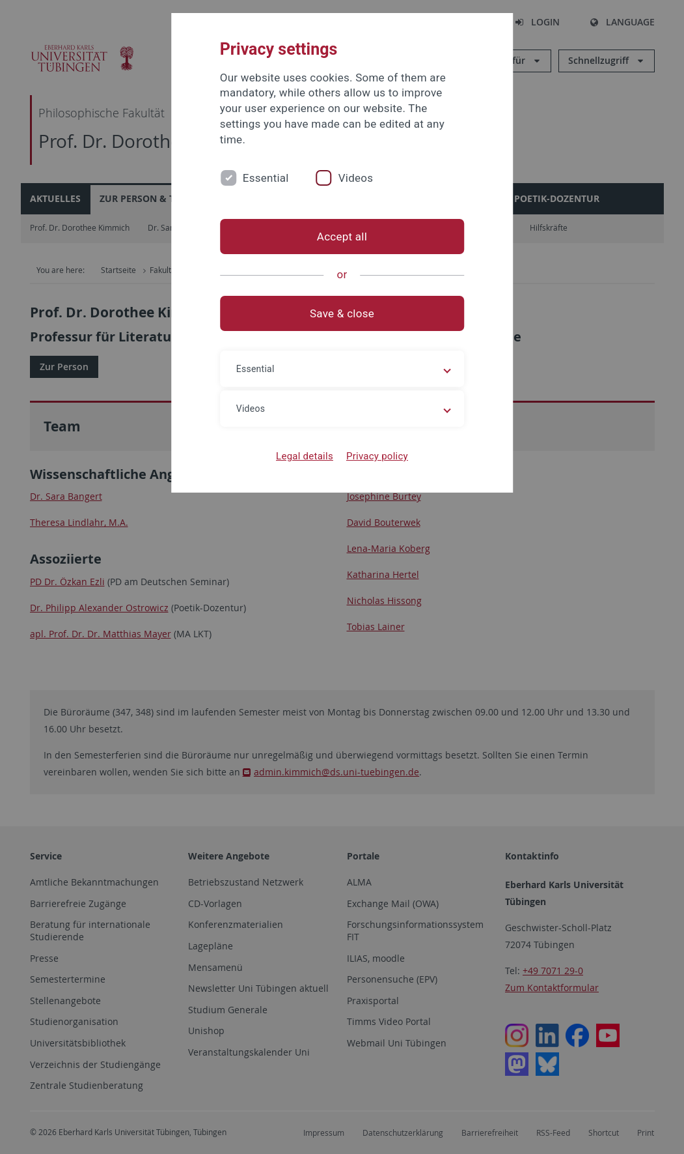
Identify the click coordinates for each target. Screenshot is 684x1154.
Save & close (342, 313)
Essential (266, 177)
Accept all (342, 236)
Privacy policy (377, 456)
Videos (356, 177)
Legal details (304, 456)
